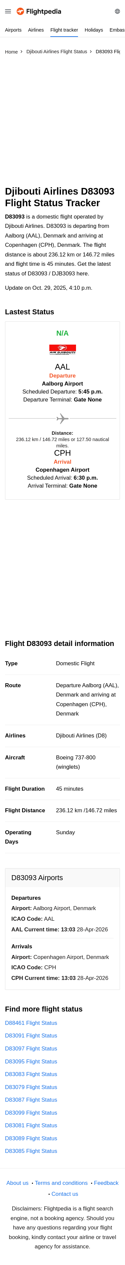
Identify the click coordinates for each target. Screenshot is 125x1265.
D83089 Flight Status (31, 1138)
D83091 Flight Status (31, 1035)
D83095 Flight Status (31, 1061)
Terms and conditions (61, 1183)
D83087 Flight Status (31, 1100)
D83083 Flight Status (31, 1074)
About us (17, 1183)
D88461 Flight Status (31, 1023)
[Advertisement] (62, 123)
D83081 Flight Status (31, 1125)
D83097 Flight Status (31, 1048)
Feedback (106, 1183)
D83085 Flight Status (31, 1151)
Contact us (64, 1194)
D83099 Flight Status (31, 1113)
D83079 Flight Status (31, 1087)
